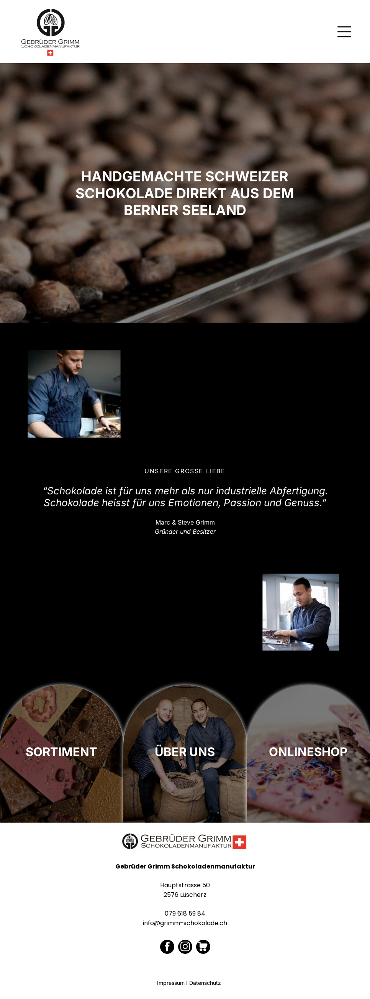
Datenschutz (205, 982)
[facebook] (167, 948)
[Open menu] (344, 32)
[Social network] (203, 948)
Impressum (171, 982)
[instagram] (185, 948)
